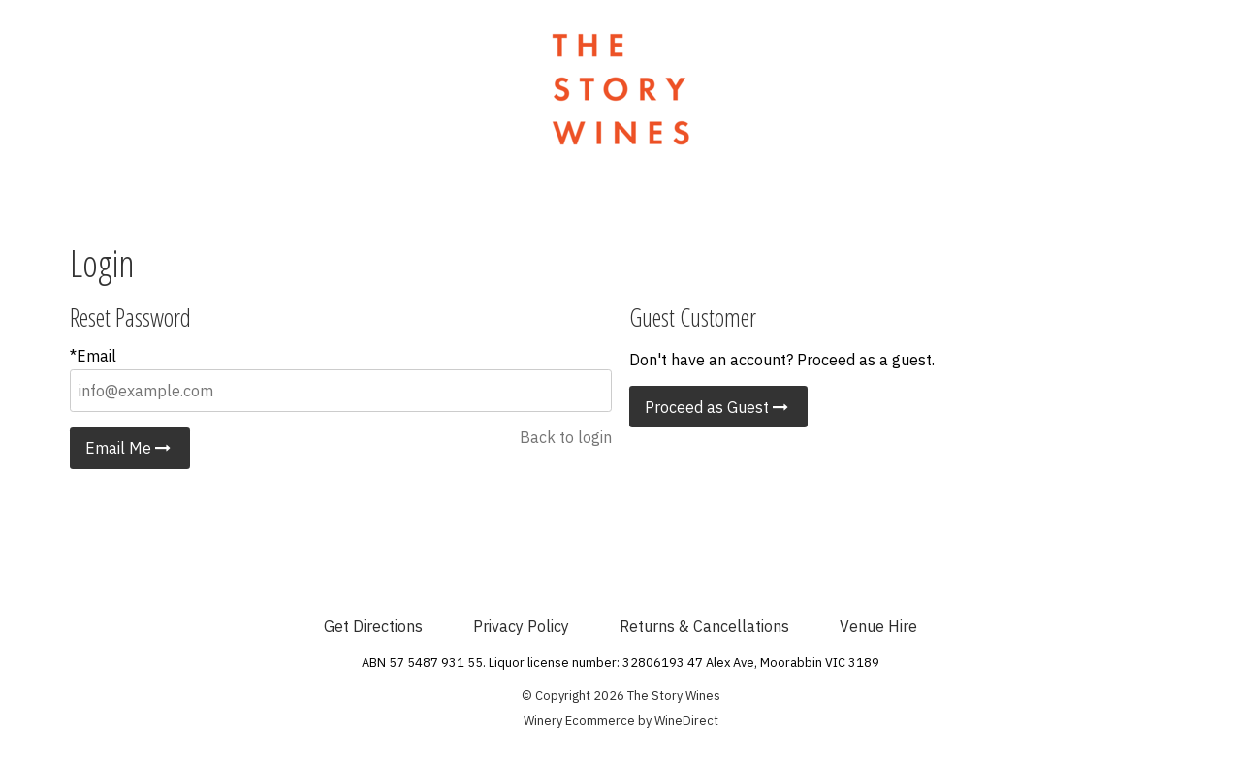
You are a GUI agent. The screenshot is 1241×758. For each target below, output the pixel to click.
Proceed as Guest (718, 407)
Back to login (566, 437)
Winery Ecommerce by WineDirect (621, 720)
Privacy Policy (521, 626)
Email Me (130, 448)
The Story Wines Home (620, 89)
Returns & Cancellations (704, 626)
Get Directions (373, 626)
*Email (93, 355)
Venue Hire (878, 626)
